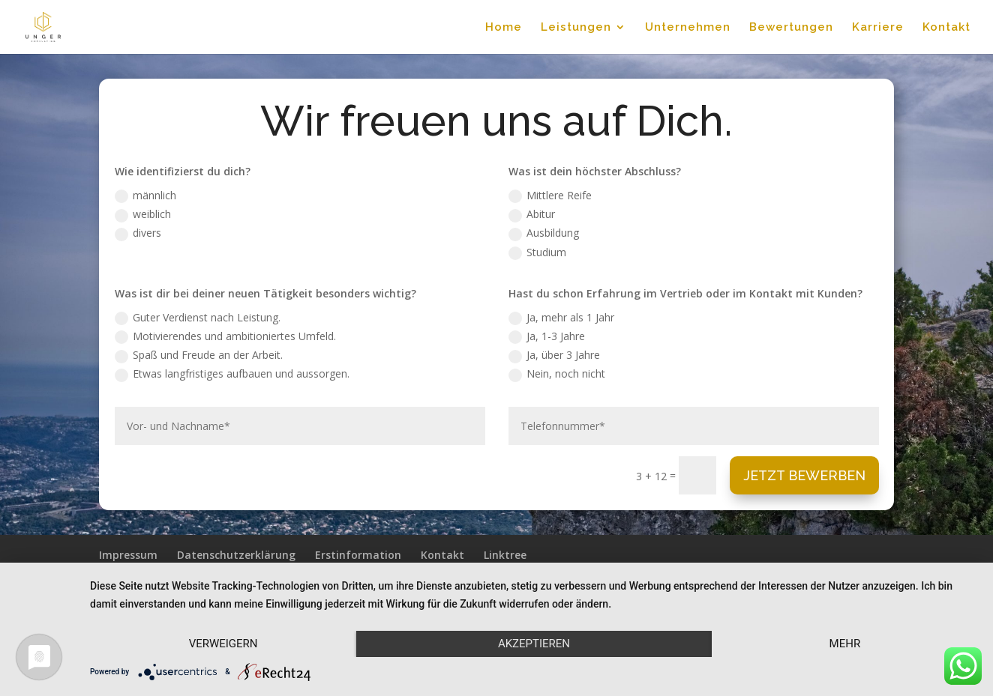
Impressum (128, 555)
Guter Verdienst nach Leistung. (197, 317)
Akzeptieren (534, 643)
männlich (145, 195)
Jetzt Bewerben (804, 475)
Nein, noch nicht (556, 373)
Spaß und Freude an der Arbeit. (199, 355)
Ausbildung (543, 233)
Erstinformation (358, 555)
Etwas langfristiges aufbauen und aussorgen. (232, 373)
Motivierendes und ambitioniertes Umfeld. (225, 336)
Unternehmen (687, 28)
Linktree (505, 555)
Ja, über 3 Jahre (554, 355)
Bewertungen (791, 28)
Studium (537, 252)
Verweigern (223, 643)
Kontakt (946, 28)
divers (138, 233)
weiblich (143, 214)
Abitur (531, 214)
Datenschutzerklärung (236, 555)
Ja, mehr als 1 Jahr (561, 317)
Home (503, 28)
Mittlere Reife (550, 195)
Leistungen (576, 28)
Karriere (878, 28)
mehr (845, 643)
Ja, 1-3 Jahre (546, 336)
